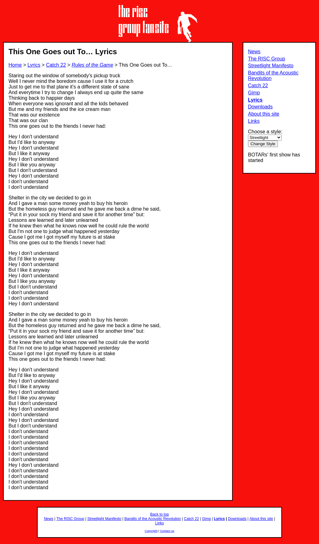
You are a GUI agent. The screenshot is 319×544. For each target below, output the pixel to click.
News (254, 51)
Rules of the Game (92, 65)
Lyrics (255, 100)
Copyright (151, 530)
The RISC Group (266, 58)
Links (253, 121)
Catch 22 (258, 85)
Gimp (254, 92)
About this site (263, 114)
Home (15, 65)
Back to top (159, 514)
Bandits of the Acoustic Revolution (152, 519)
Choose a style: (265, 131)
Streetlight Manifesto (270, 65)
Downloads (260, 106)
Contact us (167, 530)
